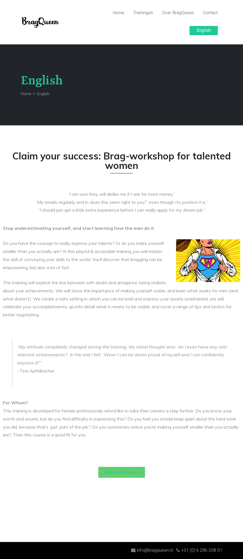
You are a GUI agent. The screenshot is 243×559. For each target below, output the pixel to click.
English (204, 30)
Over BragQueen (178, 12)
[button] (121, 472)
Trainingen (143, 12)
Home (118, 12)
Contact (210, 12)
